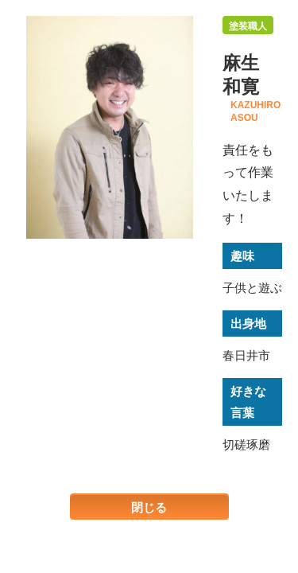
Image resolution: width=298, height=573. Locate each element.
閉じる (149, 507)
